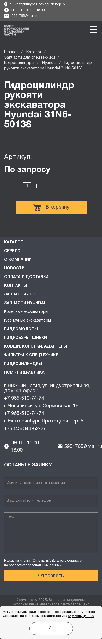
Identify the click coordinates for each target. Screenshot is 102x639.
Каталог (34, 52)
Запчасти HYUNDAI (24, 303)
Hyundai (49, 63)
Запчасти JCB (19, 294)
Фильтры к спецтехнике (31, 355)
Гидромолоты (21, 329)
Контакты (15, 286)
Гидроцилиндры (19, 63)
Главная (11, 52)
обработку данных (81, 616)
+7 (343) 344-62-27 (25, 429)
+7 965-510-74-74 (24, 398)
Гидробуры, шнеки (25, 338)
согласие (74, 560)
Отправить (51, 576)
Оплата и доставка (26, 277)
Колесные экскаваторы (26, 312)
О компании (18, 260)
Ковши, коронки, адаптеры (35, 346)
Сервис (12, 251)
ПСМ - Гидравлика (24, 372)
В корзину (51, 208)
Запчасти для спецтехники (29, 57)
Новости (14, 268)
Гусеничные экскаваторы (27, 320)
